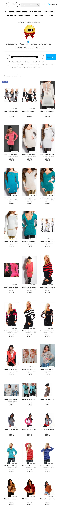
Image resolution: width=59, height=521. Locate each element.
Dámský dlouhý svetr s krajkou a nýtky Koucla (47, 111)
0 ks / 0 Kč (54, 4)
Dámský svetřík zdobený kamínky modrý (47, 466)
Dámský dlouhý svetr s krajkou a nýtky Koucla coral (11, 154)
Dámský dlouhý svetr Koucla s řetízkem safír (47, 198)
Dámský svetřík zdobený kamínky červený (29, 466)
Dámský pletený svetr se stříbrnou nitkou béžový (47, 369)
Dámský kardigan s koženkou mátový (29, 399)
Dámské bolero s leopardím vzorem (11, 499)
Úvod (19, 22)
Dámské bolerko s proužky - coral (47, 287)
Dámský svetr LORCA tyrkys (11, 466)
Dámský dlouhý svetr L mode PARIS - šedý (11, 429)
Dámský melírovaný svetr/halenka (29, 369)
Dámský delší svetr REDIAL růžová (11, 287)
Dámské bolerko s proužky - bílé (29, 331)
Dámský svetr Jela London (47, 429)
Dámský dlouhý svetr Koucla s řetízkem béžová (29, 198)
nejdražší (21, 76)
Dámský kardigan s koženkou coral (11, 369)
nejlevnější (14, 76)
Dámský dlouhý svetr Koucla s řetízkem (29, 241)
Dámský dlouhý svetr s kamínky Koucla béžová (29, 154)
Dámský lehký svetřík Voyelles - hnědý (47, 499)
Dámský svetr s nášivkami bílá (47, 241)
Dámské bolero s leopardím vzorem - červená (29, 499)
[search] (38, 5)
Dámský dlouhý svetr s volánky (29, 111)
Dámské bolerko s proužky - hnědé (47, 331)
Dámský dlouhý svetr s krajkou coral (29, 287)
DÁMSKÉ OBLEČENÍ (25, 22)
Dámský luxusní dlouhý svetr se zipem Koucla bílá (11, 241)
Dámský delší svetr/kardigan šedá (11, 111)
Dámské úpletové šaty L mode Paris (47, 399)
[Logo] (12, 5)
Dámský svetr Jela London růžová (29, 429)
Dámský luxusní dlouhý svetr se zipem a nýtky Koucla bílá (47, 154)
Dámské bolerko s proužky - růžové (11, 331)
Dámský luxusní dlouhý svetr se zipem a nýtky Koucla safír (11, 198)
